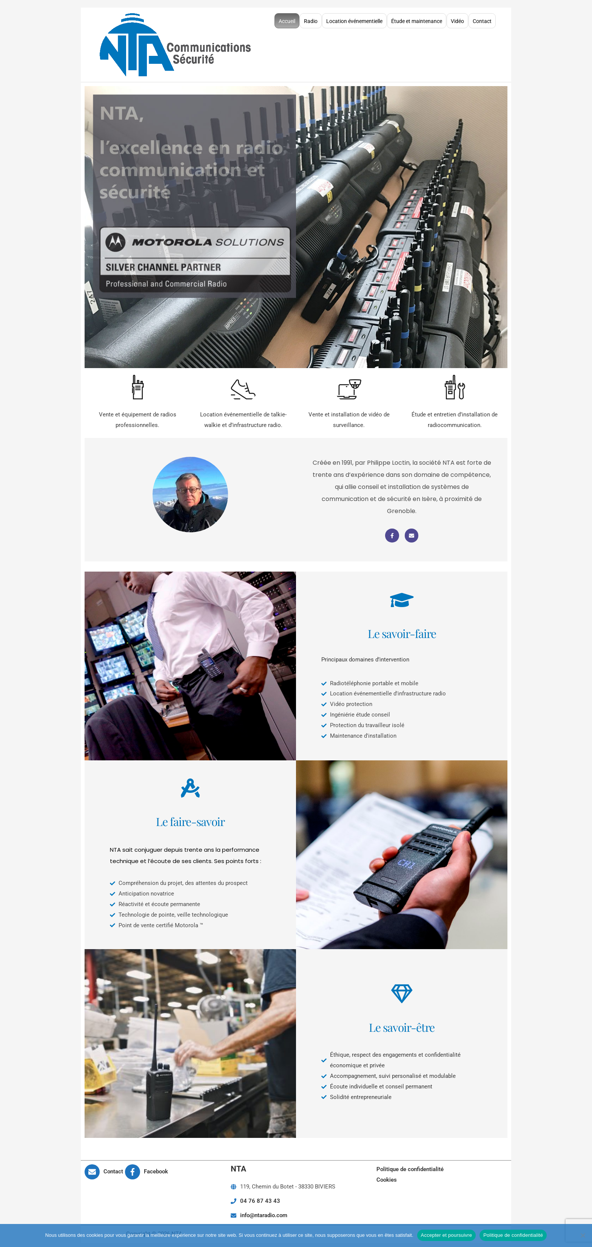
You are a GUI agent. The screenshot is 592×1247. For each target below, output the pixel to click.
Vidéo (457, 19)
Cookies (386, 1176)
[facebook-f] (146, 1168)
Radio (311, 19)
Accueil (287, 19)
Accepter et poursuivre (446, 1235)
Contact (482, 19)
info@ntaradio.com (263, 1211)
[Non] (582, 1235)
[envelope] (104, 1168)
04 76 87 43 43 (260, 1197)
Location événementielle (354, 19)
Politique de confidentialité (410, 1165)
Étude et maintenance (416, 19)
